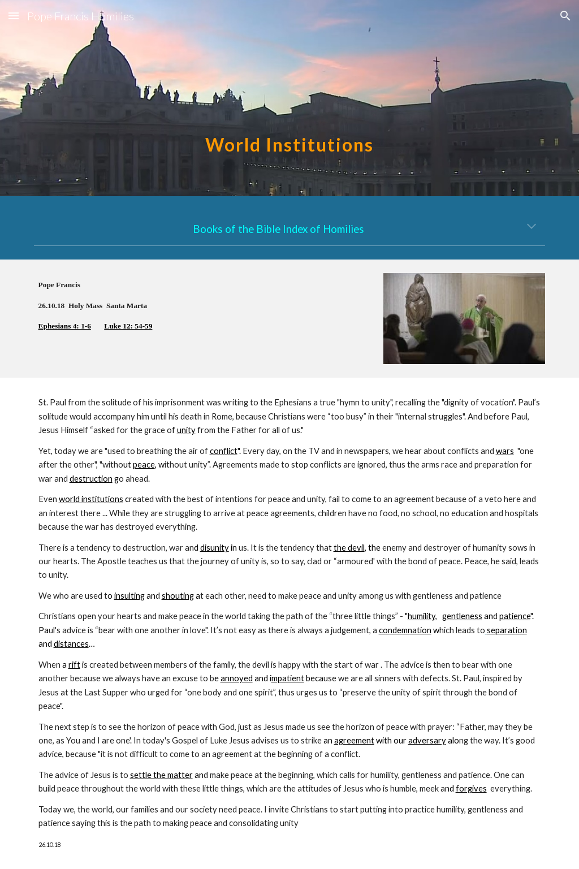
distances (71, 643)
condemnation (405, 630)
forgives (471, 788)
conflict (223, 451)
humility (421, 616)
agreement (354, 740)
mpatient (287, 678)
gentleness (462, 616)
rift (74, 664)
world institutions (91, 499)
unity (186, 430)
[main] (289, 98)
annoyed (237, 678)
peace (144, 464)
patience (514, 616)
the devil (349, 547)
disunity (214, 547)
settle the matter (161, 775)
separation (507, 630)
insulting (129, 595)
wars (505, 451)
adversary (427, 740)
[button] (13, 15)
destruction (91, 478)
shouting (178, 595)
